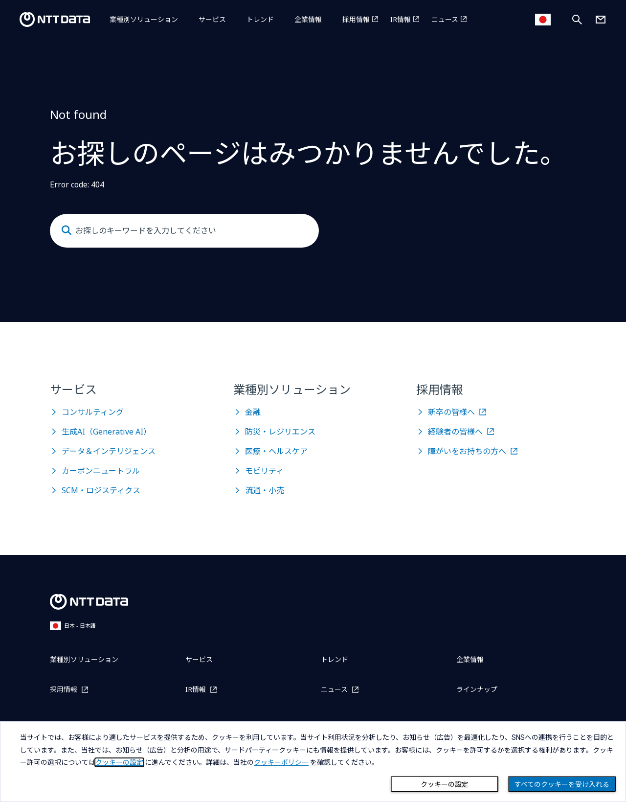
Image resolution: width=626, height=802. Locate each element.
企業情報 (308, 19)
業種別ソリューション (144, 19)
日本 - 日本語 (73, 625)
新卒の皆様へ (451, 412)
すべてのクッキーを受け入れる (561, 784)
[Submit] (66, 230)
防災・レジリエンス (280, 431)
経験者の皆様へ (455, 431)
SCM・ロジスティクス (101, 490)
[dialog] (313, 761)
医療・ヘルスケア (276, 451)
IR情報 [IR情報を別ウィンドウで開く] (400, 19)
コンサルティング (93, 412)
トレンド (260, 19)
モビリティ (264, 470)
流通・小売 (264, 490)
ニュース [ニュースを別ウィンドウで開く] (444, 19)
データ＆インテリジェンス (109, 451)
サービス (212, 19)
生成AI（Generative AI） (106, 431)
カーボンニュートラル (101, 470)
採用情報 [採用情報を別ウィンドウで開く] (356, 19)
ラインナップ (476, 689)
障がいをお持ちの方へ (467, 451)
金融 (253, 412)
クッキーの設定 (445, 784)
